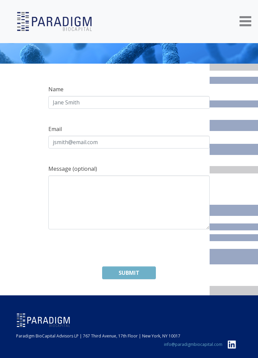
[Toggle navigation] (245, 22)
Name (55, 89)
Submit (129, 272)
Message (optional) (72, 168)
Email (55, 129)
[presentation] (129, 253)
